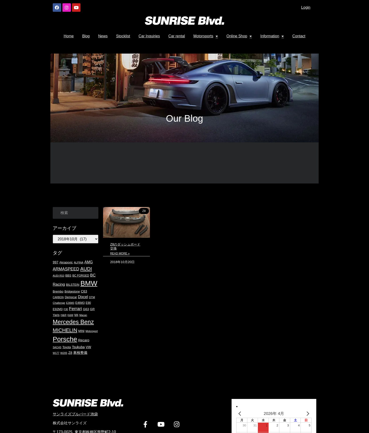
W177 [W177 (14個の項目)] (56, 352)
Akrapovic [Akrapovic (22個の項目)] (66, 262)
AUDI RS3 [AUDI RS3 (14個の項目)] (58, 275)
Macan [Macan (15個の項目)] (83, 315)
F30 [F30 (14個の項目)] (66, 309)
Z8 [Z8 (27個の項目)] (70, 353)
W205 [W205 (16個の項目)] (63, 352)
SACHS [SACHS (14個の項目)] (57, 347)
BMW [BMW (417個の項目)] (88, 283)
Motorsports (205, 36)
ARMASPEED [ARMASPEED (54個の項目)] (66, 269)
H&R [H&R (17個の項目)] (64, 314)
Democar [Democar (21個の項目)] (71, 297)
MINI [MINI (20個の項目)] (81, 331)
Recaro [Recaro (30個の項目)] (83, 340)
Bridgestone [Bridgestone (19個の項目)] (72, 291)
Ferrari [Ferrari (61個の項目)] (75, 308)
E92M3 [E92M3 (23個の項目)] (58, 309)
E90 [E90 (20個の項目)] (88, 302)
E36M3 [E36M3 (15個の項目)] (70, 302)
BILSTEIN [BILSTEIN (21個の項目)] (73, 284)
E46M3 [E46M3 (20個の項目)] (80, 302)
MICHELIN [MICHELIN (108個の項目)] (65, 330)
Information (272, 36)
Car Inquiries (149, 36)
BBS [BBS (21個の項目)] (68, 275)
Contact (298, 36)
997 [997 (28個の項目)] (55, 262)
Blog (86, 36)
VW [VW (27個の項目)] (88, 347)
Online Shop (239, 36)
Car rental (176, 36)
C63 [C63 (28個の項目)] (84, 291)
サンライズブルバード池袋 (75, 414)
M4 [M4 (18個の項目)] (76, 315)
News (103, 36)
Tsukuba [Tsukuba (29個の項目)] (78, 347)
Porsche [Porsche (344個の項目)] (65, 339)
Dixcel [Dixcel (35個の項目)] (83, 297)
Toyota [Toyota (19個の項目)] (66, 347)
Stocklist (123, 36)
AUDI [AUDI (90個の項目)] (86, 268)
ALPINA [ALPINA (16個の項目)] (78, 262)
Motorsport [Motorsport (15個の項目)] (91, 331)
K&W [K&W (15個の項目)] (70, 315)
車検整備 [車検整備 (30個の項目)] (80, 353)
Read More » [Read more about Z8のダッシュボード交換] (120, 253)
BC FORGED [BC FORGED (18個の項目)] (80, 275)
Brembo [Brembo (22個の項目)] (58, 291)
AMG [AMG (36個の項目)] (88, 262)
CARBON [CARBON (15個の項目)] (58, 297)
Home (69, 36)
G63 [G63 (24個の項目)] (86, 309)
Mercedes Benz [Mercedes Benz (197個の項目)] (73, 322)
